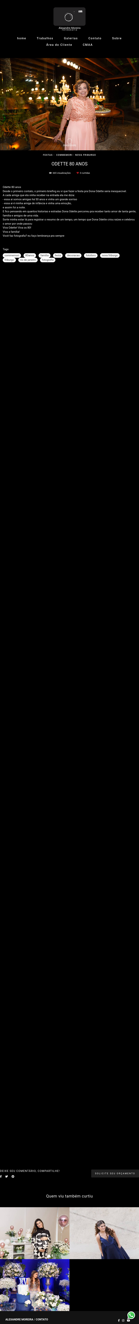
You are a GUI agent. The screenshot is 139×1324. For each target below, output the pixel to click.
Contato (95, 38)
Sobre (117, 38)
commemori (12, 255)
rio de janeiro (28, 260)
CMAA (88, 45)
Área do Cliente (59, 45)
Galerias (71, 38)
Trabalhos (45, 38)
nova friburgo (110, 255)
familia (44, 255)
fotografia (48, 260)
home (21, 38)
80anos (29, 255)
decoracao (73, 255)
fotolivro (91, 255)
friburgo (9, 260)
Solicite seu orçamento (115, 1173)
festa (58, 255)
